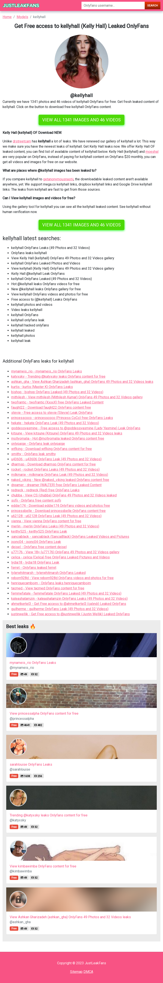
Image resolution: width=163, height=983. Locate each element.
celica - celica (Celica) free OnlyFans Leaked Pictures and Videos (60, 557)
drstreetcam (22, 141)
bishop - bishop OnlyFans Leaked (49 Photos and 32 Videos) (57, 392)
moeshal (152, 152)
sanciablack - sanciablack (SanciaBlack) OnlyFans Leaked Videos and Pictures (70, 537)
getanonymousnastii (58, 179)
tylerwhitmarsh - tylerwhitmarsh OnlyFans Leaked (48, 573)
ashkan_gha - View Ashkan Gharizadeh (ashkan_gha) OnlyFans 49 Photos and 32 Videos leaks (82, 382)
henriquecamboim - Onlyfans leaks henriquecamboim (51, 583)
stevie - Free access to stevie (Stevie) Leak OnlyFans (51, 413)
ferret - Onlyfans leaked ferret (33, 568)
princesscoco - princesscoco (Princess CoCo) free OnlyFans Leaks (62, 418)
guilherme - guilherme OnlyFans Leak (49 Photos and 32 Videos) (59, 609)
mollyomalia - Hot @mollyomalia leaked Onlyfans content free (57, 438)
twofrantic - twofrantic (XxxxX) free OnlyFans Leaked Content (57, 402)
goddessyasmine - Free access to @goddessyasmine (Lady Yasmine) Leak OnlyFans (75, 428)
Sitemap (76, 972)
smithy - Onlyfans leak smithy (33, 454)
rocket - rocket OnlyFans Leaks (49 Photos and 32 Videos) (55, 469)
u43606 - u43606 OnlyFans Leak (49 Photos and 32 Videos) (56, 459)
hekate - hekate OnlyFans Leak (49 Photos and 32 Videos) (55, 423)
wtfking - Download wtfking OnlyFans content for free (51, 449)
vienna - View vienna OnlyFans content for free (46, 521)
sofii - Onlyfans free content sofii (36, 500)
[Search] (113, 5)
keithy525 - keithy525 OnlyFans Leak (39, 531)
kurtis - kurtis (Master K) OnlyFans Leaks (42, 387)
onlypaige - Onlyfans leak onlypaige (38, 444)
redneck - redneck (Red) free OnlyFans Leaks (45, 490)
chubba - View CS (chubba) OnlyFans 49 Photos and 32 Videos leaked (64, 495)
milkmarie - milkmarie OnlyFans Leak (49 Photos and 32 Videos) (59, 475)
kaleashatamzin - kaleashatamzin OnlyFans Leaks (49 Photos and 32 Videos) (69, 599)
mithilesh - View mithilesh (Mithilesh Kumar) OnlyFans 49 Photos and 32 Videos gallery (77, 397)
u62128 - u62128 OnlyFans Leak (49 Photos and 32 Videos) (56, 516)
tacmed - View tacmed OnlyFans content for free (47, 588)
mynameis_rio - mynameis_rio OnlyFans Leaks (46, 371)
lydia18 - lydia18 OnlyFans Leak (35, 562)
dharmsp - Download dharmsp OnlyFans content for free (53, 464)
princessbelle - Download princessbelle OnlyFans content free (58, 511)
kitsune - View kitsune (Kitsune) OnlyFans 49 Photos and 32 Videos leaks (66, 433)
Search (152, 5)
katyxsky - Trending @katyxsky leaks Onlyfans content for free (58, 376)
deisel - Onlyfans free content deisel (39, 547)
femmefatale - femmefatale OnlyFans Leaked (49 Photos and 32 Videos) (66, 593)
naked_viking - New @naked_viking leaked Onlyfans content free (60, 480)
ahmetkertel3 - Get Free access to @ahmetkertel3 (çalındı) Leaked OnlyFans (68, 604)
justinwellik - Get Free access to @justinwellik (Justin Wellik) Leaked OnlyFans (70, 614)
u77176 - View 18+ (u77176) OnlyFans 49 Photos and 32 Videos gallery (65, 552)
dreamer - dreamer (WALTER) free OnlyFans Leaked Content (56, 485)
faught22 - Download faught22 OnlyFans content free (51, 407)
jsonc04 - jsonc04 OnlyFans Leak (36, 542)
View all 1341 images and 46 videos (81, 119)
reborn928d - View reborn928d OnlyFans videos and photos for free (62, 578)
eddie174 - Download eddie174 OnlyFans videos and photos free (60, 506)
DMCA (88, 972)
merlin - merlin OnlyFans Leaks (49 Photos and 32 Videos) (55, 526)
